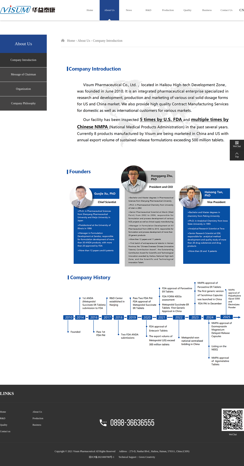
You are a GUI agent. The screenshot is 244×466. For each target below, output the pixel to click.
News (129, 10)
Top (237, 156)
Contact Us (226, 10)
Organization (23, 88)
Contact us (5, 431)
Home (90, 10)
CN (241, 10)
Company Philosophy (23, 103)
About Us (109, 10)
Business (207, 10)
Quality (187, 10)
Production (168, 10)
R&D (148, 10)
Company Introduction (23, 60)
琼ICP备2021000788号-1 (101, 457)
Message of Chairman (23, 74)
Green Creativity (147, 457)
